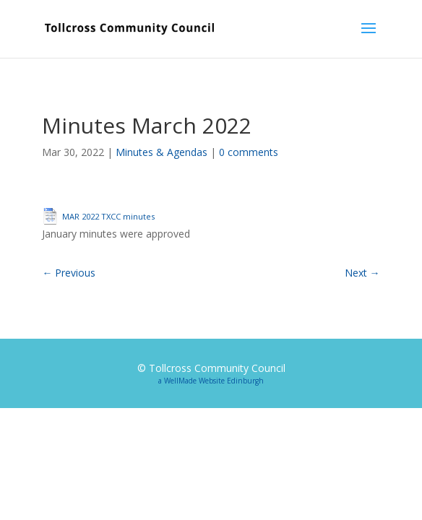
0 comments (248, 152)
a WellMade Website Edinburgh (211, 381)
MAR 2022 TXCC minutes (108, 216)
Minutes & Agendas (161, 152)
